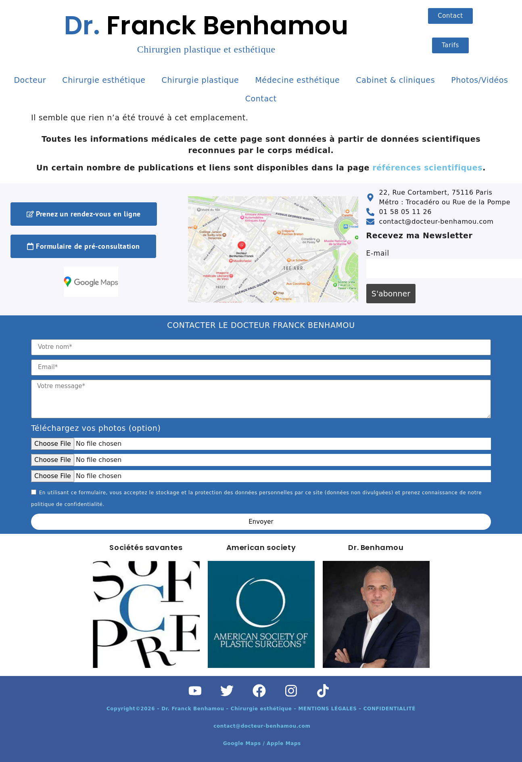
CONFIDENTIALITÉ (389, 709)
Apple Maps (284, 743)
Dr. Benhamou (375, 547)
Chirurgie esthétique (103, 80)
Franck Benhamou (206, 31)
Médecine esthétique (297, 80)
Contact (261, 98)
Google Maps (243, 743)
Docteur (30, 80)
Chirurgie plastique (200, 80)
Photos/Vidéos (479, 80)
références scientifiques (427, 167)
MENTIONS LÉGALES (328, 709)
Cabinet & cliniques (395, 80)
